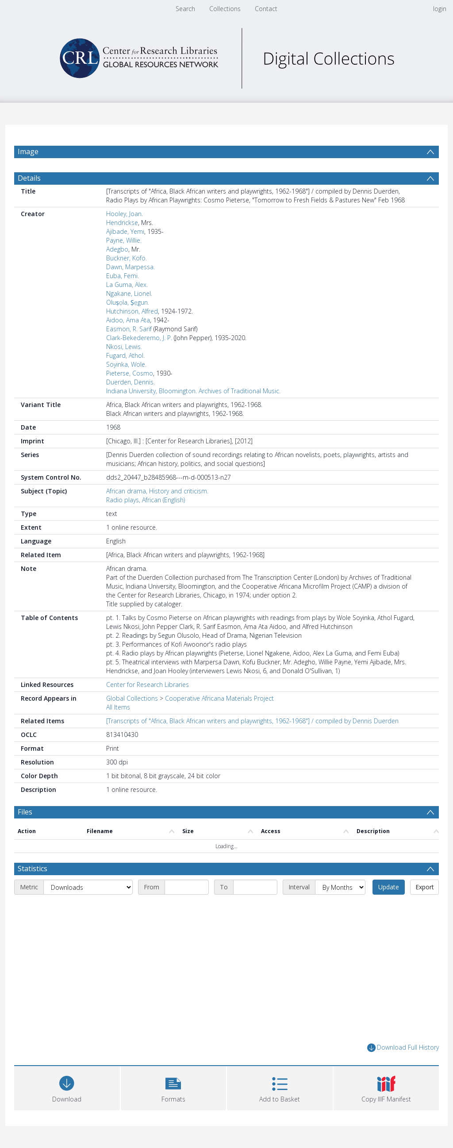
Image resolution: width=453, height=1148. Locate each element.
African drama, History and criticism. (157, 491)
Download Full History (403, 1047)
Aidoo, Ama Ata (128, 320)
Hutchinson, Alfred (132, 311)
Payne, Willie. (124, 240)
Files (25, 812)
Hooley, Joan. (124, 213)
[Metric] (88, 887)
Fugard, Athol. (125, 355)
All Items (118, 707)
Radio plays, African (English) (145, 500)
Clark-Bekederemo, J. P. (139, 338)
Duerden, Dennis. (130, 382)
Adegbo (117, 249)
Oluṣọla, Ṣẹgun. (127, 302)
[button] (173, 1087)
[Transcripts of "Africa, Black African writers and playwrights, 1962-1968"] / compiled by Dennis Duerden (252, 721)
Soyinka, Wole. (126, 364)
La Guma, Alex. (127, 284)
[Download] (67, 1087)
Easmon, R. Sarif (129, 329)
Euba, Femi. (122, 275)
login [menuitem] (439, 8)
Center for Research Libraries (147, 684)
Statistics (32, 868)
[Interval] (340, 887)
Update (388, 887)
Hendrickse (122, 222)
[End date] (255, 887)
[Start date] (187, 887)
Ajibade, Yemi (125, 231)
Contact (266, 8)
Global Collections (132, 698)
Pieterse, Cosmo (129, 373)
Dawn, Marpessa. (130, 267)
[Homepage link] (226, 56)
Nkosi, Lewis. (124, 346)
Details (29, 178)
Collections (225, 8)
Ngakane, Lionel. (129, 293)
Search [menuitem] (185, 8)
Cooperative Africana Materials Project (219, 698)
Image (28, 151)
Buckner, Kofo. (126, 258)
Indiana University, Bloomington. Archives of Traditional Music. (193, 391)
